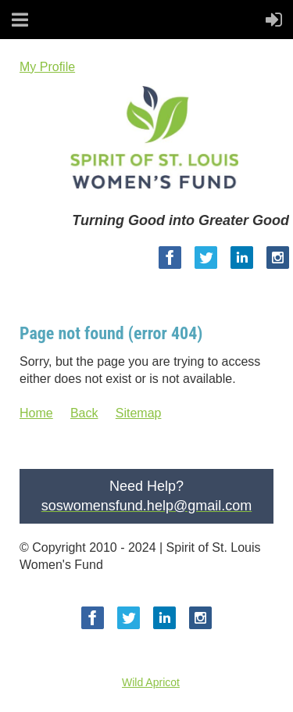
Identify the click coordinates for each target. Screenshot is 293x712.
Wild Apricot (151, 682)
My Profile (47, 66)
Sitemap (139, 413)
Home (36, 413)
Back (84, 413)
